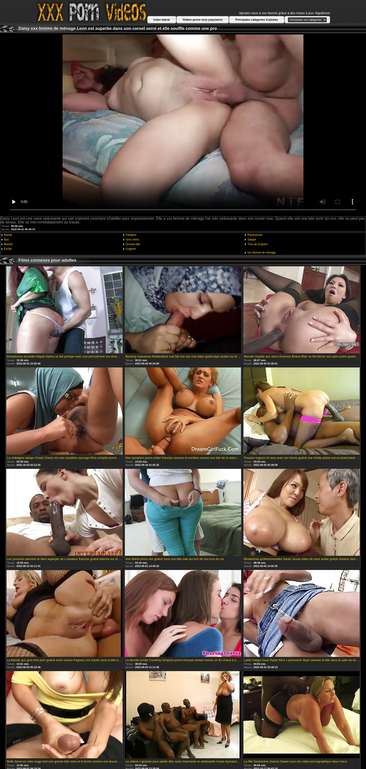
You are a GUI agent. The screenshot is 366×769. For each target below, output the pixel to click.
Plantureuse (254, 235)
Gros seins (132, 239)
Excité (8, 249)
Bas (6, 239)
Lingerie (131, 249)
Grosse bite (133, 244)
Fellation (131, 235)
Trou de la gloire (257, 244)
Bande (8, 235)
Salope (251, 239)
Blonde (8, 244)
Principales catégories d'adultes (256, 19)
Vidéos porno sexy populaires (203, 19)
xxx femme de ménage (261, 252)
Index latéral (162, 19)
